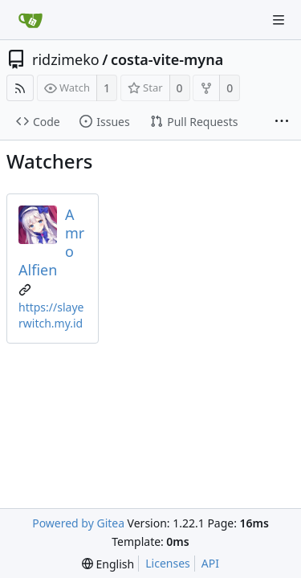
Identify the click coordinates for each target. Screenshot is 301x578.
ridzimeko (66, 59)
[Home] (30, 20)
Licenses (167, 563)
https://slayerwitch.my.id (50, 315)
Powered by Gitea (78, 523)
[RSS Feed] (20, 88)
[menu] (108, 564)
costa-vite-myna (167, 59)
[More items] (282, 122)
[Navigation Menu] (278, 20)
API (210, 563)
